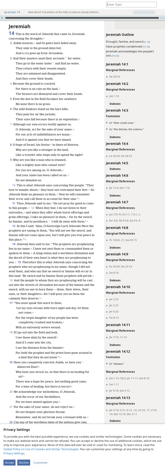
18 (11, 332)
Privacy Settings (13, 453)
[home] (5, 4)
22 (11, 422)
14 (13, 244)
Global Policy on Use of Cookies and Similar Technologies (41, 449)
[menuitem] (5, 4)
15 (19, 262)
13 (13, 226)
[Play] (2, 18)
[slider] (82, 18)
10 (13, 185)
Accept (9, 462)
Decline (24, 462)
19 (11, 362)
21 (11, 407)
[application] (82, 18)
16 (11, 280)
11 (13, 203)
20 (11, 392)
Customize (40, 462)
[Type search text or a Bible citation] (129, 4)
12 (32, 208)
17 (11, 303)
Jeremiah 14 (10, 12)
